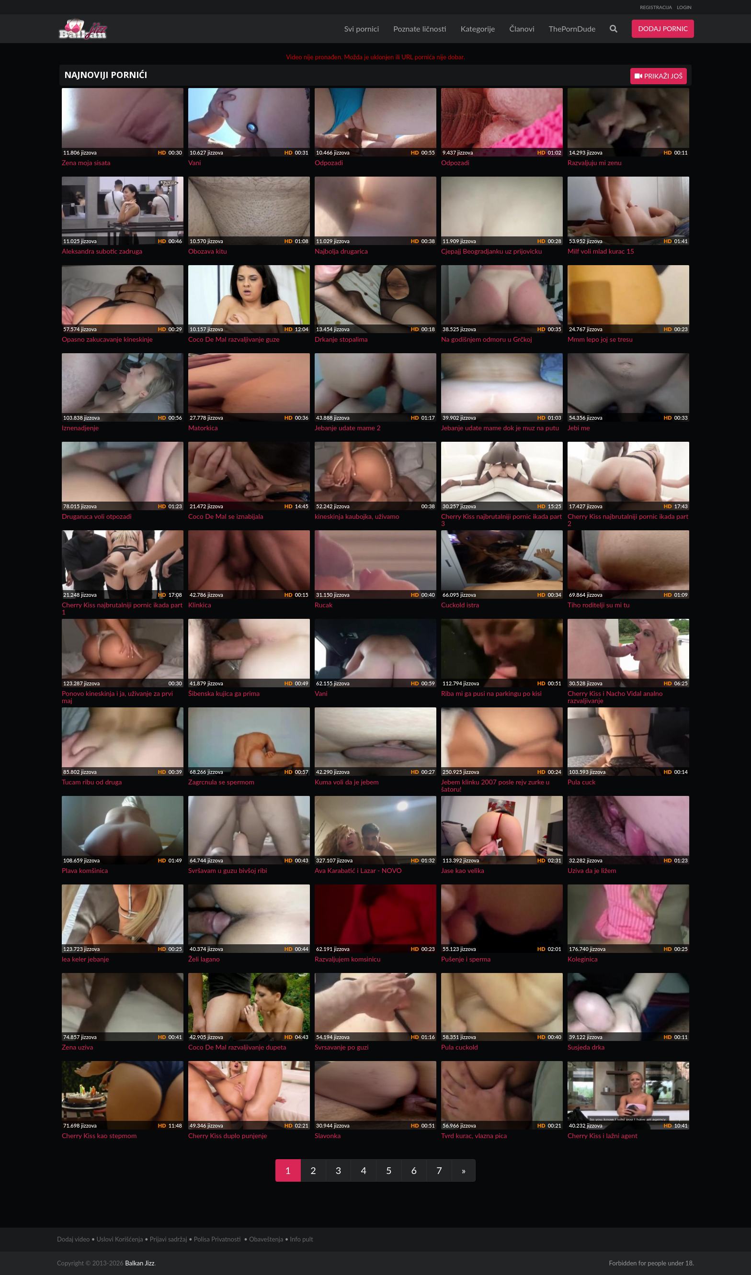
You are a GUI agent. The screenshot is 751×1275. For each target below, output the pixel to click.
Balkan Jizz (139, 1263)
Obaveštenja (266, 1239)
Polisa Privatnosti (217, 1239)
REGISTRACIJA (656, 7)
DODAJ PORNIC (663, 28)
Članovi (521, 28)
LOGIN (684, 7)
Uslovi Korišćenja (120, 1239)
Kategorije (478, 28)
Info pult (301, 1239)
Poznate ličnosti (419, 28)
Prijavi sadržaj (168, 1239)
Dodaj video (73, 1239)
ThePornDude (572, 28)
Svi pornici (361, 28)
